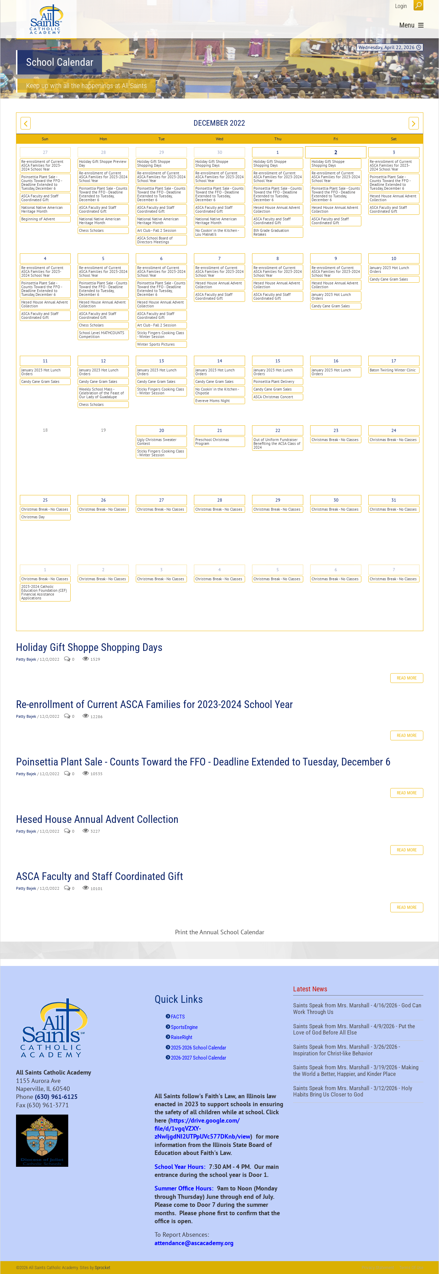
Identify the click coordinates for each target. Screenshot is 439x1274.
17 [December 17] (393, 361)
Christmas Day (33, 516)
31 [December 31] (393, 500)
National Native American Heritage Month (42, 209)
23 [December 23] (336, 430)
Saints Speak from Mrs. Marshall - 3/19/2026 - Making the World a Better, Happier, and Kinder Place (358, 1071)
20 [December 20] (161, 430)
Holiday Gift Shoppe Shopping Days (153, 163)
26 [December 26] (103, 500)
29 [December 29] (277, 500)
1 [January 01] (45, 570)
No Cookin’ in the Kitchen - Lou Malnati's (217, 232)
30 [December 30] (336, 500)
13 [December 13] (161, 361)
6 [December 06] (161, 258)
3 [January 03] (161, 570)
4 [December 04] (45, 258)
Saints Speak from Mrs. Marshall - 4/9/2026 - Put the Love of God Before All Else (358, 1030)
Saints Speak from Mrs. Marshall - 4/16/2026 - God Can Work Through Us (358, 1009)
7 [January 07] (394, 570)
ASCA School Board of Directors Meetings (155, 240)
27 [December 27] (161, 500)
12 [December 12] (103, 361)
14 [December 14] (219, 361)
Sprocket (102, 1267)
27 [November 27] (45, 152)
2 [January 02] (103, 570)
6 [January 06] (336, 570)
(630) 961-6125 (56, 1097)
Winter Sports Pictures (156, 344)
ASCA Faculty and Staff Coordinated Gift (39, 198)
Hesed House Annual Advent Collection (276, 209)
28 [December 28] (219, 500)
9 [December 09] (336, 258)
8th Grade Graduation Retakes (271, 232)
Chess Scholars (91, 230)
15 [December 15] (277, 361)
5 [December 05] (103, 258)
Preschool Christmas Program (212, 441)
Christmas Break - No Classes (335, 439)
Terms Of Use (411, 1267)
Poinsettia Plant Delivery (273, 381)
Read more (407, 678)
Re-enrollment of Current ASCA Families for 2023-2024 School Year (42, 165)
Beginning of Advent (38, 219)
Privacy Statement (378, 1267)
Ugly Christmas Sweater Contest (157, 441)
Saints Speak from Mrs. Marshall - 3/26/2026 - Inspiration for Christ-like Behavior (358, 1051)
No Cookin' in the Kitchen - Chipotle (217, 391)
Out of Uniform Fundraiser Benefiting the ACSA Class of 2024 (276, 443)
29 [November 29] (161, 152)
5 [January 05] (277, 570)
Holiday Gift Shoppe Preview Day (102, 163)
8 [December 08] (277, 258)
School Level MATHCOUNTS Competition (101, 334)
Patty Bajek (26, 659)
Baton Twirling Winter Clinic (393, 370)
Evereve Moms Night (212, 400)
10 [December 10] (393, 258)
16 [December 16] (336, 361)
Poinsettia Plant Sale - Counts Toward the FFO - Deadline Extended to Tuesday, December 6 (41, 182)
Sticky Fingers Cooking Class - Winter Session (160, 334)
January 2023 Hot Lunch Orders (331, 296)
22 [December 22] (277, 430)
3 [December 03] (394, 152)
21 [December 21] (219, 430)
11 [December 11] (45, 361)
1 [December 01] (277, 152)
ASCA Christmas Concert (273, 396)
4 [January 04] (219, 570)
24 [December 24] (393, 430)
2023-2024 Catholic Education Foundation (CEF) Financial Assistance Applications (44, 592)
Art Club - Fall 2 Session (156, 230)
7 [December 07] (219, 258)
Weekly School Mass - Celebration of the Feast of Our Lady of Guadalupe (101, 393)
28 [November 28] (103, 152)
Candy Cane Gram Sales (331, 306)
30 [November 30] (219, 152)
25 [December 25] (45, 500)
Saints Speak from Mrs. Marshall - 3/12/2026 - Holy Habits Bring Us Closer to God (358, 1092)
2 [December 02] (335, 152)
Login (401, 6)
